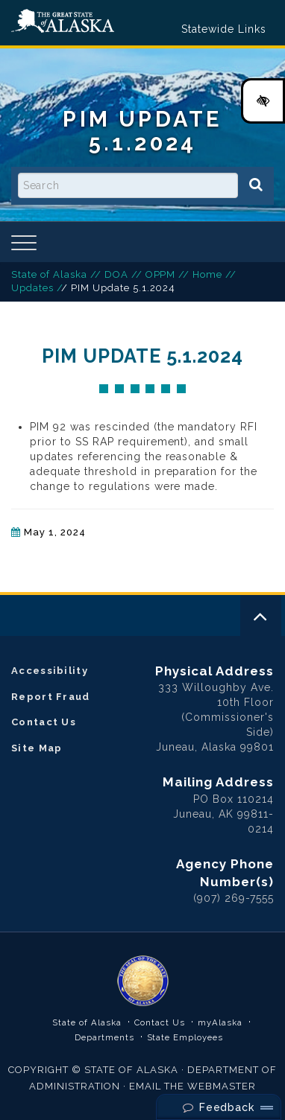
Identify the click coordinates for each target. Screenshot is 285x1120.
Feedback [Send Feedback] (219, 1107)
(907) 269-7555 (233, 898)
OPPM (160, 274)
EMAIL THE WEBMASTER (192, 1086)
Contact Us (43, 722)
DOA (116, 274)
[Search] (255, 185)
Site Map (36, 748)
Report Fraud (50, 696)
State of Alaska (62, 21)
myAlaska (220, 1022)
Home (207, 274)
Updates (32, 287)
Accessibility (49, 670)
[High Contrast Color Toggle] (263, 101)
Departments (104, 1037)
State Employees (185, 1037)
